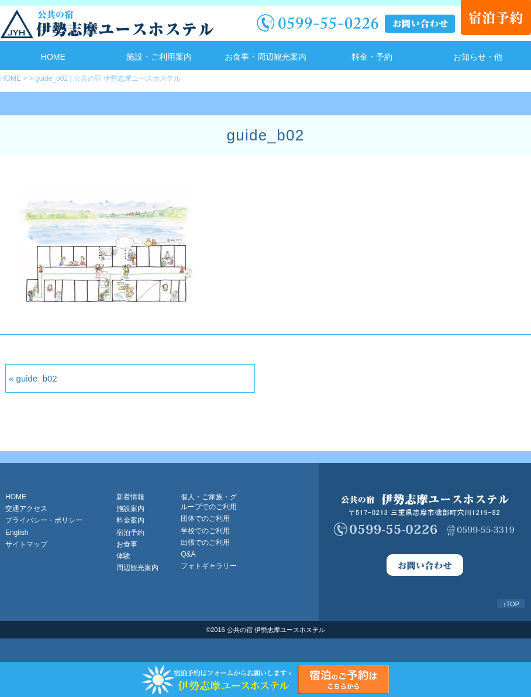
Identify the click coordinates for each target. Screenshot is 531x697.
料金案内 (130, 520)
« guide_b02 (33, 378)
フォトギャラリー (209, 566)
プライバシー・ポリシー (43, 520)
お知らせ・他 (477, 56)
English (16, 532)
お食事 (126, 544)
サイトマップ (26, 544)
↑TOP (511, 603)
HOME (53, 56)
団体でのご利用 (205, 518)
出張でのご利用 (205, 542)
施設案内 (130, 508)
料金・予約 (371, 56)
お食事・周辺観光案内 (265, 56)
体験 (123, 556)
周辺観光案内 (137, 568)
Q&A (188, 554)
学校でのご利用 (205, 531)
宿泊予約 (130, 532)
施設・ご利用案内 (159, 56)
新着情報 (130, 497)
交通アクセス (26, 508)
